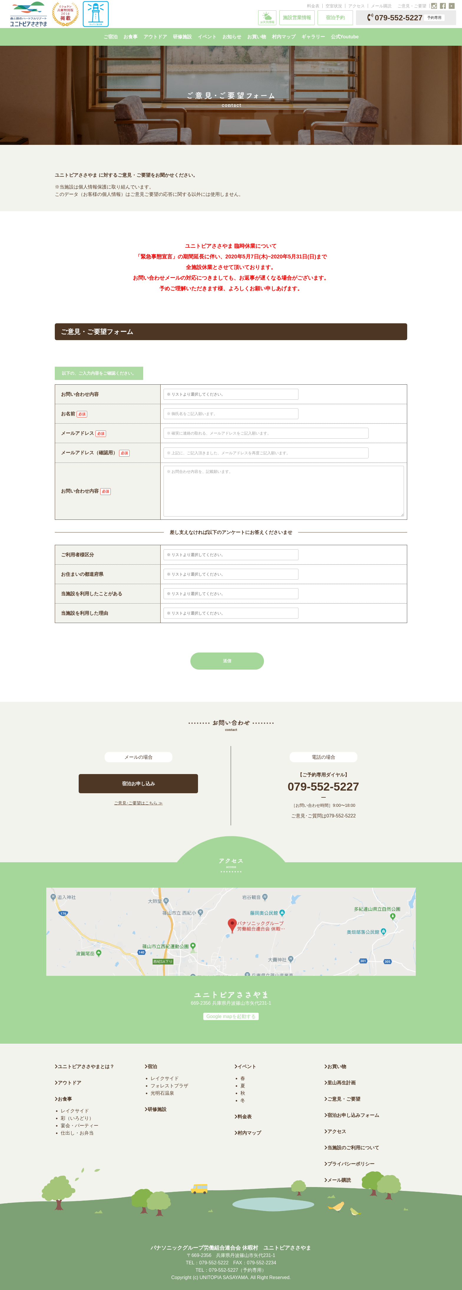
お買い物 (335, 1066)
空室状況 (334, 6)
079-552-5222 (341, 815)
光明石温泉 (162, 1093)
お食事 (63, 1099)
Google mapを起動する (230, 1016)
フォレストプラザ (169, 1085)
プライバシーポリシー (349, 1163)
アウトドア (69, 1082)
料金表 (313, 6)
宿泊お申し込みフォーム (351, 1115)
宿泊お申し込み (138, 783)
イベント (245, 1066)
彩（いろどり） (77, 1118)
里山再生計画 (340, 1082)
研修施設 (155, 1109)
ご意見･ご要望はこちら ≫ (138, 803)
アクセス (356, 6)
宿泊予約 (335, 17)
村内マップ (248, 1132)
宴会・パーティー (79, 1125)
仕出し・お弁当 (77, 1132)
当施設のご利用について (351, 1147)
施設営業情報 (297, 17)
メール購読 (381, 6)
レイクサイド (75, 1110)
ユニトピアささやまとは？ (84, 1066)
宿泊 (151, 1066)
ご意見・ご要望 (411, 6)
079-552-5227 (406, 17)
